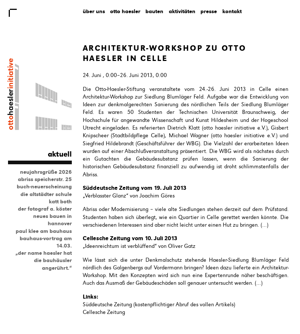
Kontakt (232, 11)
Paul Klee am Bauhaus (44, 231)
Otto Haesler (125, 11)
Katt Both (60, 201)
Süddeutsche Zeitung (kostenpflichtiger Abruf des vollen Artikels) (159, 304)
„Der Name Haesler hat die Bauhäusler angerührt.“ (43, 260)
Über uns (94, 11)
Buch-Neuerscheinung (44, 186)
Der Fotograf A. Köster (45, 209)
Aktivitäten (182, 11)
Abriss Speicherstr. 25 (45, 179)
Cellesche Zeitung (104, 312)
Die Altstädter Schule (46, 194)
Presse (208, 11)
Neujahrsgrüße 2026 (46, 172)
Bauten (154, 11)
